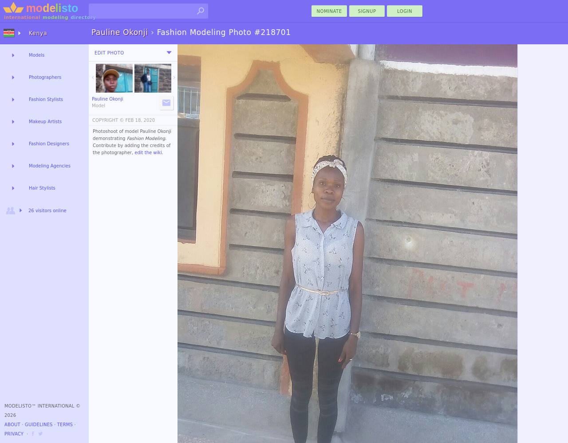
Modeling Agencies (50, 165)
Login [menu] (404, 11)
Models (36, 55)
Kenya (38, 33)
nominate (329, 11)
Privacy (14, 433)
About (12, 424)
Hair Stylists (42, 188)
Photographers (45, 77)
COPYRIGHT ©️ (108, 120)
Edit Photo (109, 53)
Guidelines (39, 424)
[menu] (169, 53)
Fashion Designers (49, 143)
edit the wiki (148, 152)
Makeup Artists (45, 121)
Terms (65, 424)
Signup (367, 11)
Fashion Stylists (46, 99)
